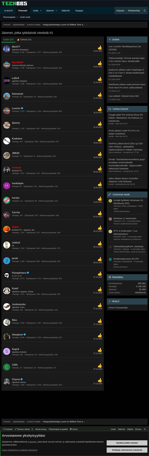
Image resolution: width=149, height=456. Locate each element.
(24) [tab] (8, 39)
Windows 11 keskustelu (124, 218)
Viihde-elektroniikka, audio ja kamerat (129, 252)
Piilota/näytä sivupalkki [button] (58, 429)
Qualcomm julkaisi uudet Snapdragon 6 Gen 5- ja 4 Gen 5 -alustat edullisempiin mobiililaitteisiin (126, 73)
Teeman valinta (22, 429)
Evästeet (8, 429)
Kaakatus (17, 138)
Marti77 (16, 46)
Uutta (35, 10)
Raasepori (24, 50)
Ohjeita (130, 429)
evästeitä (32, 441)
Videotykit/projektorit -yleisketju (128, 246)
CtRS (15, 365)
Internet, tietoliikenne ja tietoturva (127, 239)
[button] (41, 10)
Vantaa (23, 382)
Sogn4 (15, 349)
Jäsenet (50, 10)
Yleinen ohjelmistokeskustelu (125, 224)
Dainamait (17, 94)
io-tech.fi (8, 10)
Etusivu (138, 429)
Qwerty (16, 123)
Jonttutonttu (19, 304)
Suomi (74, 429)
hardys (15, 198)
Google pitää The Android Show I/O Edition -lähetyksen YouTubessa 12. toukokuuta (126, 117)
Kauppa (79, 10)
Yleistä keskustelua (121, 211)
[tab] (24, 39)
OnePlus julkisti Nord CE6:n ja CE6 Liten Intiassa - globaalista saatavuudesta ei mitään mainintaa (126, 146)
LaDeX (15, 78)
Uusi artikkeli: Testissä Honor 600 (124, 96)
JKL (33, 230)
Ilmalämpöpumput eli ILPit (126, 258)
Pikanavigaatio (9, 17)
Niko (14, 320)
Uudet (113, 429)
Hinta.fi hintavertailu (118, 307)
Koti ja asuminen (120, 267)
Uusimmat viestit (121, 194)
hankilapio (17, 183)
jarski (15, 258)
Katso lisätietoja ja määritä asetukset (19, 450)
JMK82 (15, 153)
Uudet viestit (25, 17)
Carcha (16, 212)
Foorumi (22, 10)
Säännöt (66, 10)
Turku (22, 307)
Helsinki (23, 352)
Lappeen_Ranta (26, 291)
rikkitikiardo (140, 292)
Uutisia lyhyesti (120, 109)
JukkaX (16, 242)
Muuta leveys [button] (41, 429)
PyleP (15, 288)
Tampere (23, 81)
